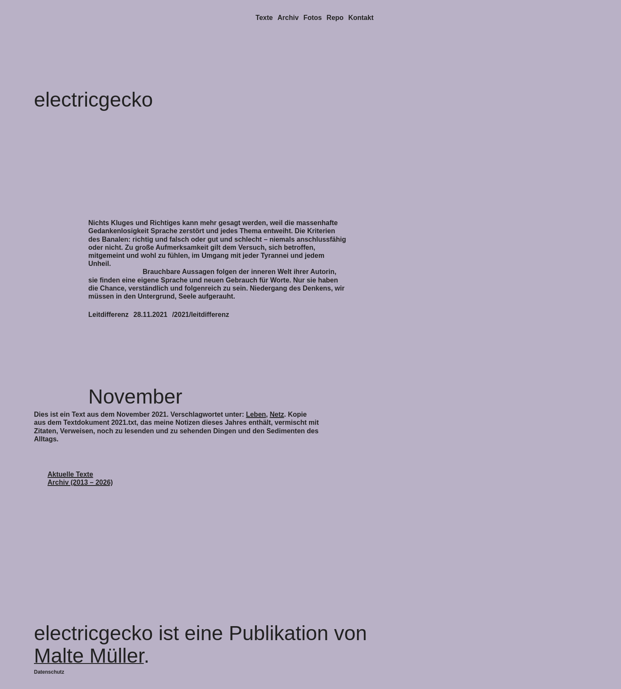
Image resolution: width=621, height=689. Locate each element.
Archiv (288, 17)
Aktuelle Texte (70, 474)
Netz (277, 414)
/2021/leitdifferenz (200, 314)
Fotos (312, 17)
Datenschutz (49, 672)
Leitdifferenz (108, 314)
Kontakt (361, 17)
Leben (256, 414)
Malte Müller (89, 655)
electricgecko (93, 99)
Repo (334, 17)
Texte (264, 17)
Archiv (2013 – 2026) (80, 482)
